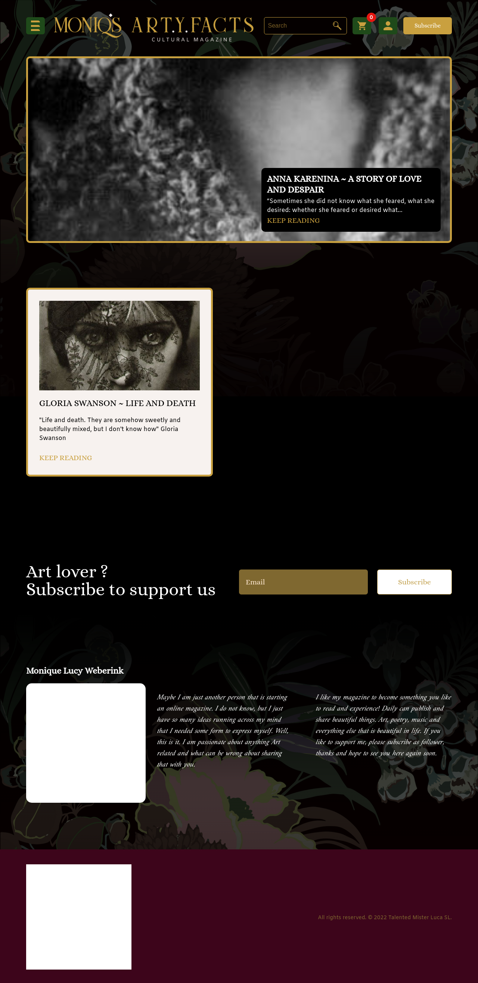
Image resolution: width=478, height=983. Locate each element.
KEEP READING (293, 220)
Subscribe (428, 25)
